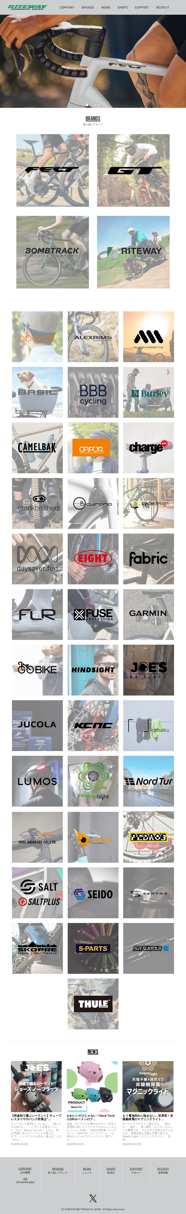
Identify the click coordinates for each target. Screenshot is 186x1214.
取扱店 (111, 1170)
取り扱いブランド (58, 1170)
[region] (93, 61)
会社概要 (25, 1170)
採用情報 (163, 1170)
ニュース (87, 1170)
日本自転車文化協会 (25, 1180)
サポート (136, 1170)
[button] (87, 105)
